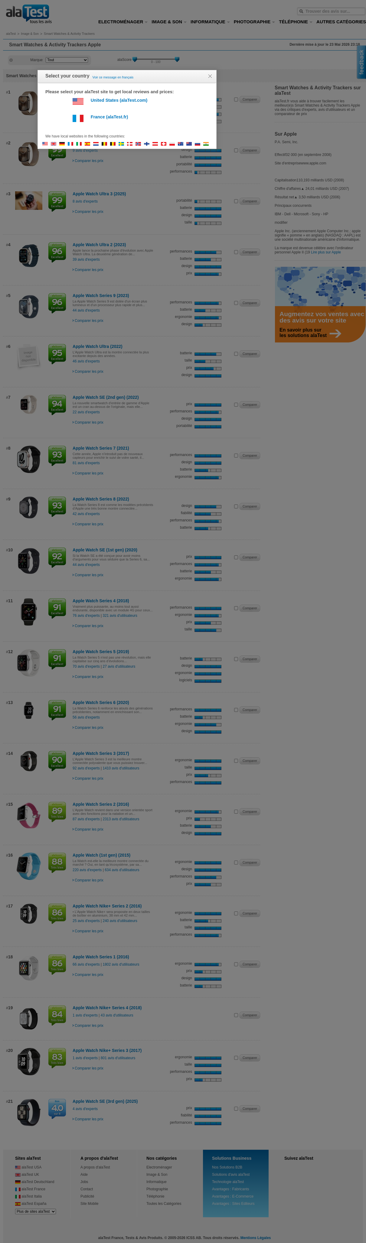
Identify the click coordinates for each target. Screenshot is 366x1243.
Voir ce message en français (113, 77)
